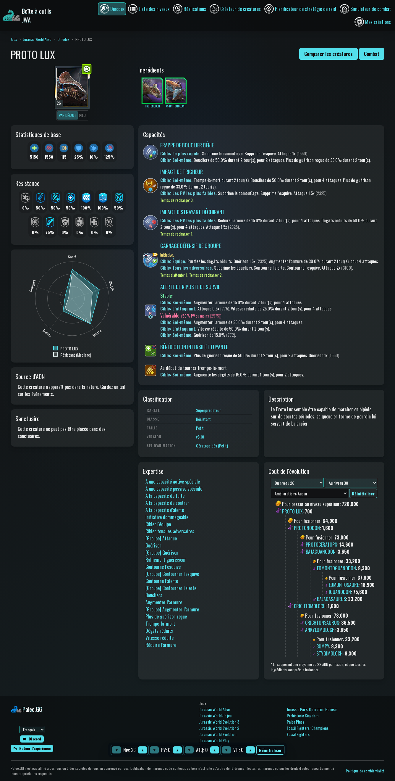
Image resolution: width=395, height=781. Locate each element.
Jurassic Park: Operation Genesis (312, 709)
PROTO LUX (292, 511)
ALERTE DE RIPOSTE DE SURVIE (190, 287)
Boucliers (153, 595)
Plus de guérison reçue (166, 616)
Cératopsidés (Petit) (212, 445)
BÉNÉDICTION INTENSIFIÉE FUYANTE (194, 347)
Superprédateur (208, 410)
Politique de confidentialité (365, 770)
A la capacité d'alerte (164, 509)
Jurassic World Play (214, 740)
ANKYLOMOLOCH (320, 629)
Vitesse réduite (159, 637)
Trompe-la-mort (160, 623)
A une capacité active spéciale (172, 481)
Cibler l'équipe (158, 524)
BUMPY (322, 646)
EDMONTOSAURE (344, 584)
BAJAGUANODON (321, 551)
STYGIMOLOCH (329, 653)
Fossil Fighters (298, 734)
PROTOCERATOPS (321, 544)
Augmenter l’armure (163, 602)
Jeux (14, 39)
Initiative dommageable (166, 517)
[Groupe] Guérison (161, 552)
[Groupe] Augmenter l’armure (172, 609)
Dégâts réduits (159, 630)
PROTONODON (307, 528)
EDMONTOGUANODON (336, 568)
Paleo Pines (295, 722)
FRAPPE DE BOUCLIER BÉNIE (187, 145)
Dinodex (63, 39)
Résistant (203, 419)
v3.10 (200, 437)
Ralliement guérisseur (165, 559)
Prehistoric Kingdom (302, 715)
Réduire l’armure (160, 644)
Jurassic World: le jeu (215, 715)
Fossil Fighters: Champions (307, 728)
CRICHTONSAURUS (322, 622)
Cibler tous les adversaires (169, 531)
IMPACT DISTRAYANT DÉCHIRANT (192, 212)
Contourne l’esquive (163, 566)
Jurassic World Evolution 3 (219, 722)
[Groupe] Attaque (161, 538)
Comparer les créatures (328, 53)
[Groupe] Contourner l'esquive (172, 573)
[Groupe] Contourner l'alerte (170, 588)
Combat (371, 53)
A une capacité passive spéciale (173, 488)
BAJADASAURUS (331, 599)
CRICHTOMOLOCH (310, 606)
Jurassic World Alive (37, 39)
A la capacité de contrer (167, 502)
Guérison (153, 545)
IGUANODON (340, 591)
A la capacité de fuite (164, 495)
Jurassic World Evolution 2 (219, 728)
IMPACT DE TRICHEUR (181, 171)
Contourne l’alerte (161, 580)
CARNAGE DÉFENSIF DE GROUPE (190, 245)
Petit (200, 428)
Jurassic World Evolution (217, 734)
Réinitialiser (270, 750)
